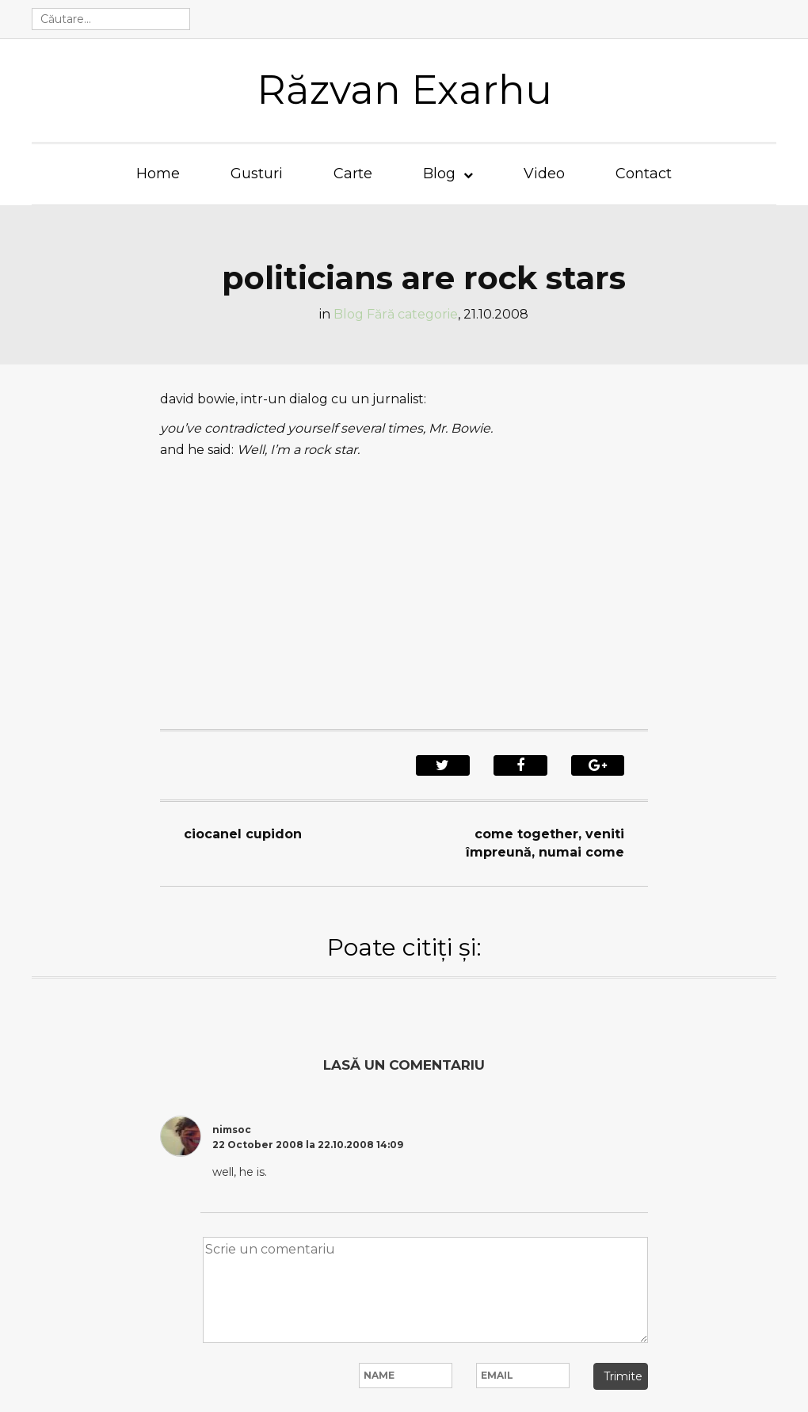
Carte (352, 173)
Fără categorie (412, 314)
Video (544, 173)
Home (158, 173)
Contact (644, 173)
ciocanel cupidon (243, 833)
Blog (439, 173)
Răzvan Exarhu (404, 90)
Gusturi (257, 173)
